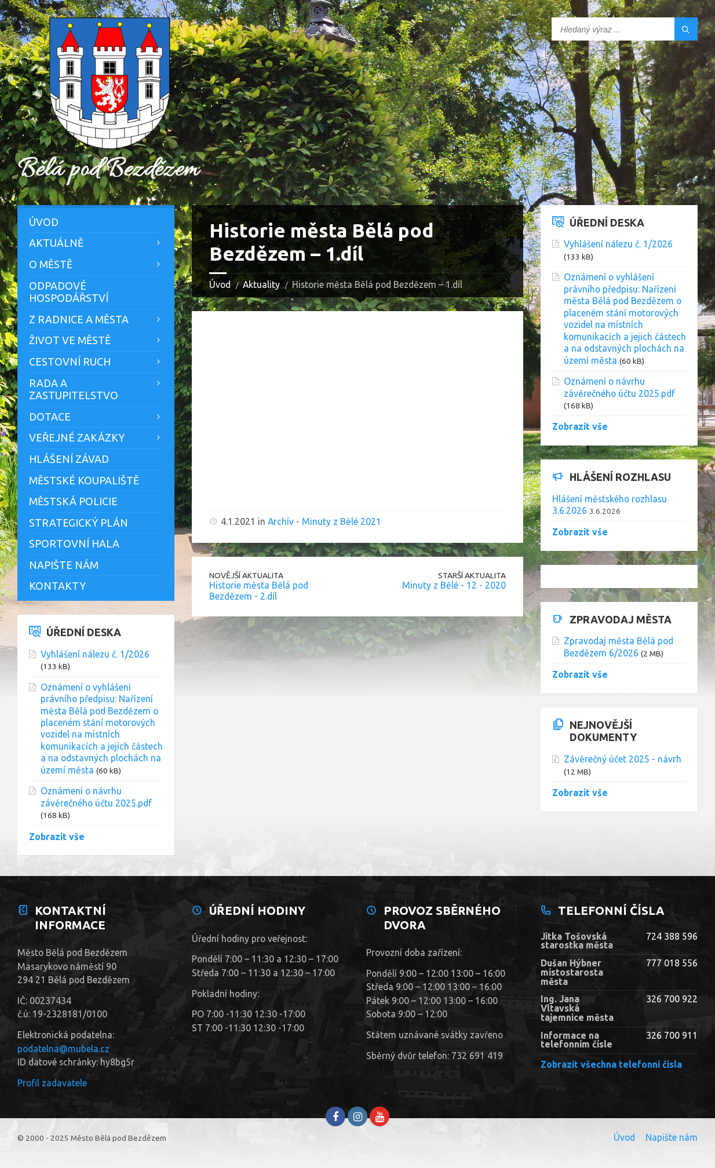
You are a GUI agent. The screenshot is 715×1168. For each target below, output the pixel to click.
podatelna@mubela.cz (63, 1048)
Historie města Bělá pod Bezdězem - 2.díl (258, 590)
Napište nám (64, 565)
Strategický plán (78, 522)
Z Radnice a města (79, 319)
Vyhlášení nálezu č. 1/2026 (95, 654)
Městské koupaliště (84, 480)
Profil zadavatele (52, 1083)
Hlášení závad (69, 459)
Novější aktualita (246, 575)
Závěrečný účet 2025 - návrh (622, 759)
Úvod (220, 284)
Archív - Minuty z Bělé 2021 (324, 521)
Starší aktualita (472, 575)
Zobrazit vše (57, 836)
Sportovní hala (74, 543)
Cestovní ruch (70, 361)
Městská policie (73, 501)
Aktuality (261, 284)
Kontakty (57, 586)
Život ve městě (70, 340)
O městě (50, 264)
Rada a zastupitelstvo (73, 389)
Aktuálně (56, 243)
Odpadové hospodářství (68, 292)
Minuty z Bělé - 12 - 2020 (454, 585)
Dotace (50, 416)
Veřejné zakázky (77, 437)
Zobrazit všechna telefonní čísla (611, 1064)
